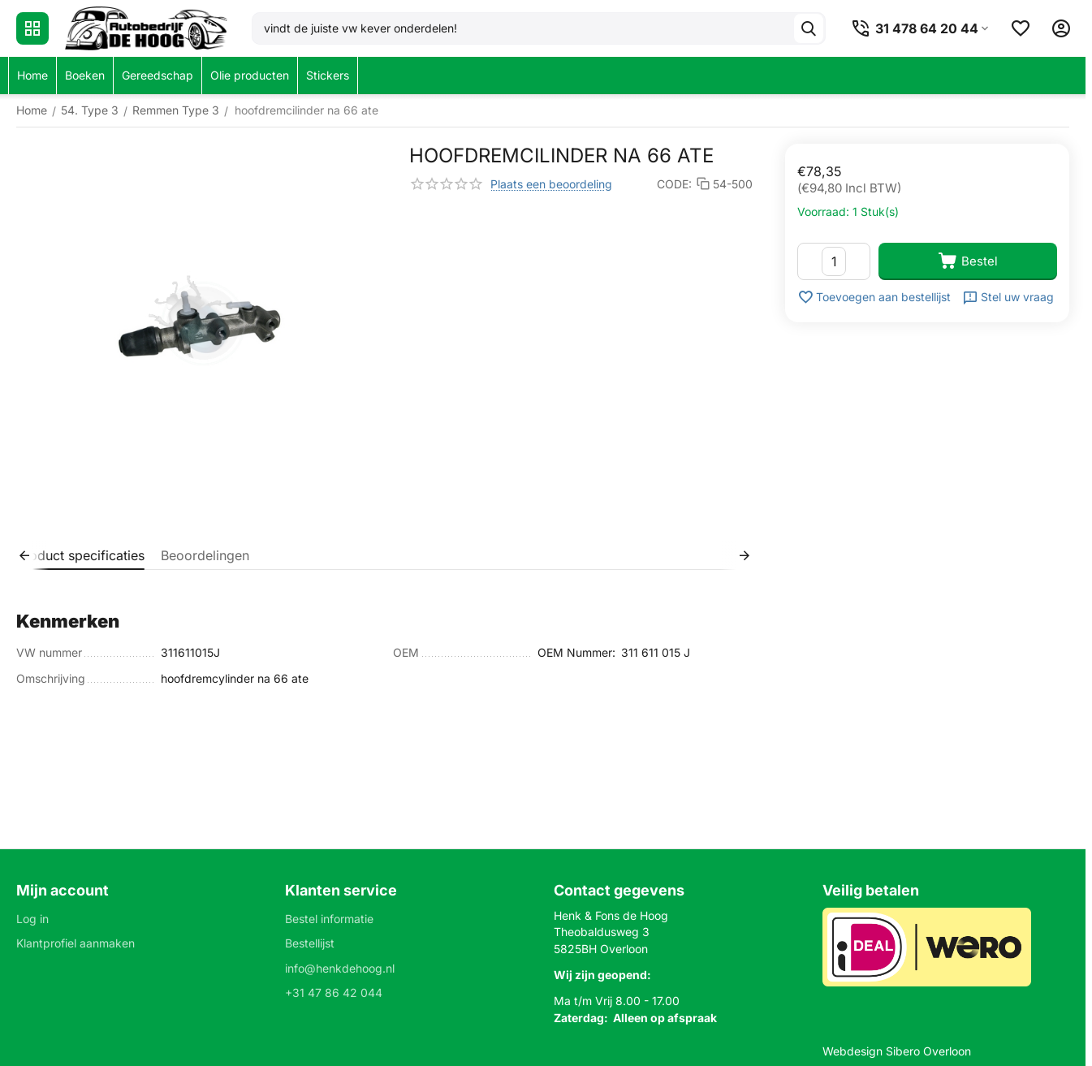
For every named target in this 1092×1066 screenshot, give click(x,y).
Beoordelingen (205, 555)
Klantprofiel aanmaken (75, 943)
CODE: (674, 184)
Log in (32, 919)
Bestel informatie (329, 919)
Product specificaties (80, 555)
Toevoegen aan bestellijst (874, 297)
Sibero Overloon (928, 1051)
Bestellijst (310, 943)
